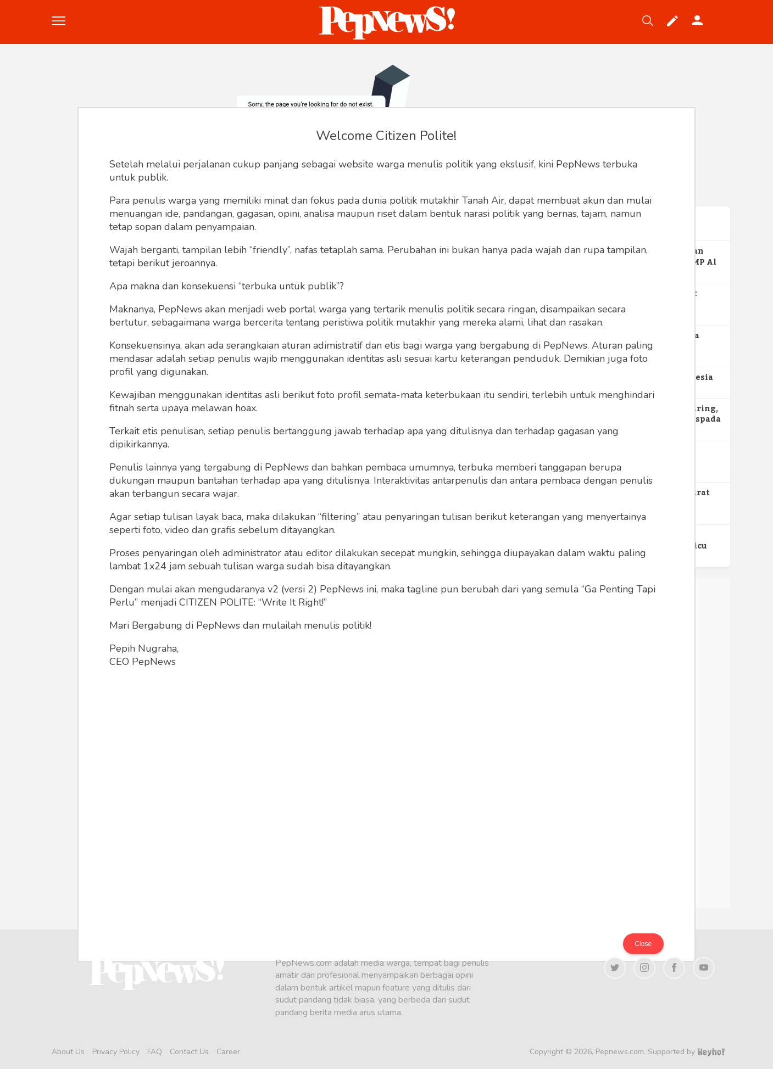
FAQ (154, 1051)
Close (643, 944)
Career (228, 1051)
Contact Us (189, 1051)
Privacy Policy (116, 1051)
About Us (68, 1051)
